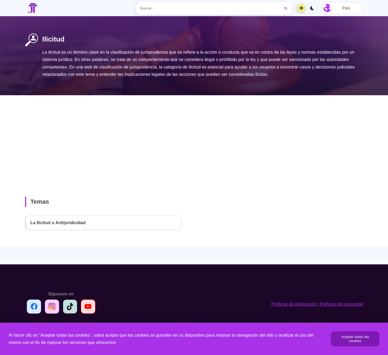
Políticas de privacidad (341, 304)
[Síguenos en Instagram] (52, 306)
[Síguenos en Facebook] (34, 306)
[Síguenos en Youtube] (88, 306)
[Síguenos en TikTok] (70, 306)
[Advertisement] (194, 137)
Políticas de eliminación (294, 304)
